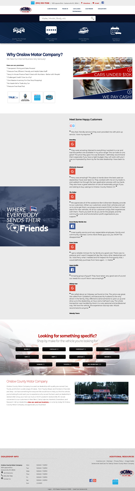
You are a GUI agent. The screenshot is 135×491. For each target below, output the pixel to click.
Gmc (26, 357)
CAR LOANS (76, 8)
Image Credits (129, 461)
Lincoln (80, 357)
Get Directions (8, 473)
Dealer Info (102, 8)
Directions (85, 3)
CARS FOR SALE (52, 8)
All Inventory (93, 364)
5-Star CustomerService (51, 39)
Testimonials (76, 11)
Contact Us (7, 479)
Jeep (53, 357)
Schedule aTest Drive (116, 39)
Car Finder (89, 8)
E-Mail (96, 3)
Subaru (39, 364)
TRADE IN (65, 8)
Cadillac (53, 349)
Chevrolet (80, 349)
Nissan (107, 357)
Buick (26, 349)
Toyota (66, 364)
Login (50, 489)
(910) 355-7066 (42, 3)
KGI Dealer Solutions (59, 489)
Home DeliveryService (84, 39)
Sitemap (109, 461)
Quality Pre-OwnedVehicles (19, 39)
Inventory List (100, 461)
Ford (107, 349)
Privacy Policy (118, 461)
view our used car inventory (38, 402)
